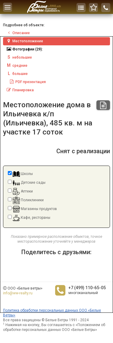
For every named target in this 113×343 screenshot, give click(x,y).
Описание (18, 33)
